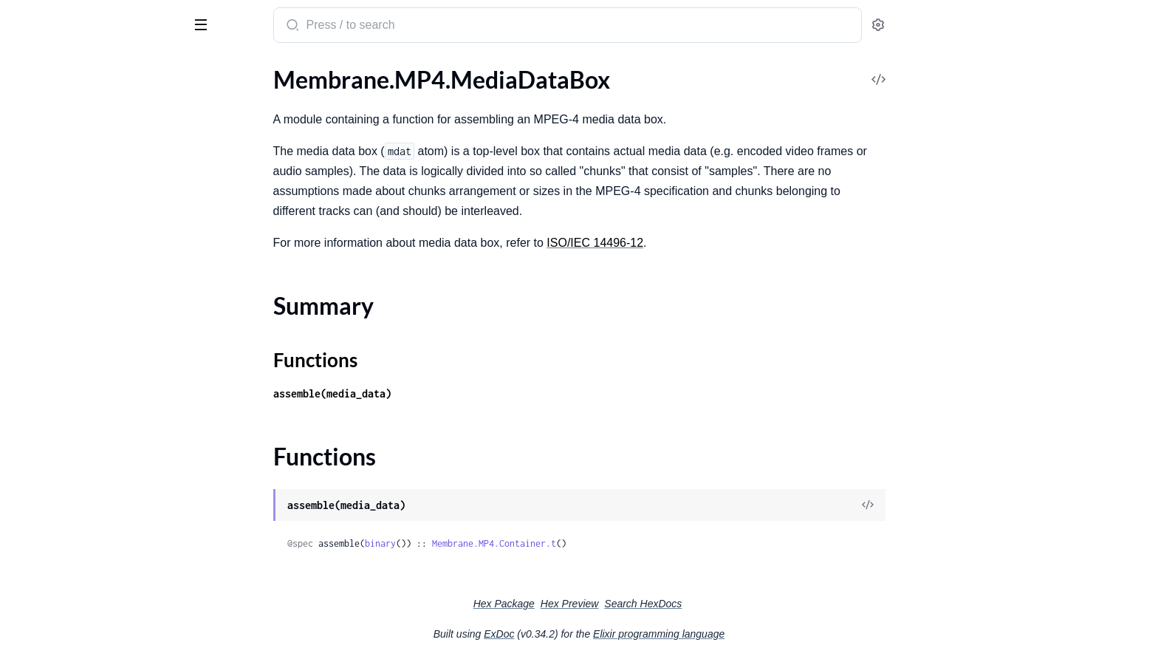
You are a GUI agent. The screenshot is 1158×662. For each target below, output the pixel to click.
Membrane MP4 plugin (85, 18)
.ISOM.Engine (45, 327)
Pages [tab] (26, 69)
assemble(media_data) (443, 393)
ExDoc (610, 634)
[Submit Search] (402, 26)
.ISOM (27, 170)
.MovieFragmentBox (63, 574)
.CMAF (29, 130)
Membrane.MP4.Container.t (605, 543)
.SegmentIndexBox (58, 594)
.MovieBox (38, 515)
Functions (49, 488)
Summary (48, 470)
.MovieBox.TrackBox (62, 554)
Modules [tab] (83, 69)
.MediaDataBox (51, 444)
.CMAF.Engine (47, 267)
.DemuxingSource (55, 287)
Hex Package (614, 604)
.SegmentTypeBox (56, 614)
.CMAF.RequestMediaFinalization (97, 150)
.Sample (30, 347)
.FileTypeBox (43, 424)
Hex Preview (680, 604)
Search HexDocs (753, 604)
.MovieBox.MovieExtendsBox (86, 535)
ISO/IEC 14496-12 (705, 242)
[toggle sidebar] (202, 23)
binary (491, 543)
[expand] (207, 130)
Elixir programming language (769, 634)
